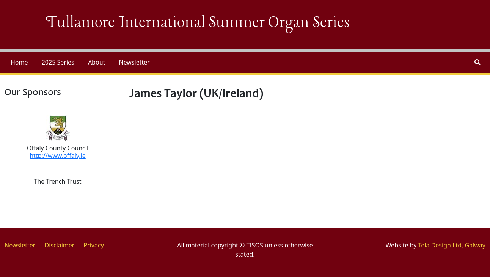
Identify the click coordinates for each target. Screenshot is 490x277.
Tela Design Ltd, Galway (451, 245)
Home (19, 62)
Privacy (93, 245)
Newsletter (134, 62)
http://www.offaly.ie (58, 155)
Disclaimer (59, 245)
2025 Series (58, 62)
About (96, 62)
